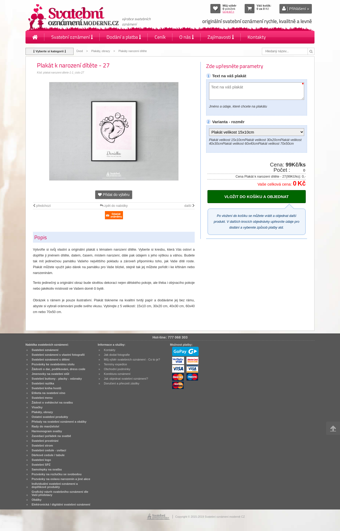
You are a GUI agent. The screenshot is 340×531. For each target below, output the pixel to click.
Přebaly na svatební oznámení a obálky (59, 421)
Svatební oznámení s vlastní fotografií (58, 354)
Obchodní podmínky (117, 369)
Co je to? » (228, 11)
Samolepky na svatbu (47, 469)
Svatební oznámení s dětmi (51, 359)
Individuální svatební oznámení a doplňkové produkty (55, 485)
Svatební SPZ (41, 464)
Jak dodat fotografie (117, 354)
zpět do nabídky (114, 206)
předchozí (42, 206)
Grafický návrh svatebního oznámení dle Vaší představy (60, 493)
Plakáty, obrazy (100, 51)
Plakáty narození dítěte (132, 51)
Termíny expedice (115, 364)
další (189, 206)
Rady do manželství (45, 426)
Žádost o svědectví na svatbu (52, 402)
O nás (186, 37)
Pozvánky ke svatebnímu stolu (53, 364)
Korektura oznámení (117, 373)
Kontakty (257, 37)
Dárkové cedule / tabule (48, 455)
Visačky (37, 407)
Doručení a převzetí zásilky (121, 383)
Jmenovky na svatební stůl (50, 373)
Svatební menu (42, 397)
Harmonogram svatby (47, 431)
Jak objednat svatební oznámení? (126, 378)
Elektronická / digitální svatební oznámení (61, 504)
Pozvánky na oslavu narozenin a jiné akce (61, 479)
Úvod (79, 51)
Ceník (160, 37)
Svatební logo (41, 459)
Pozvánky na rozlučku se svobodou (57, 474)
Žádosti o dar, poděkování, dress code (58, 369)
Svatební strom (42, 445)
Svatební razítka (43, 383)
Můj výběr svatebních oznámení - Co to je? (132, 359)
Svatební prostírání (45, 440)
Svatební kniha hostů (46, 388)
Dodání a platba (124, 37)
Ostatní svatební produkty (50, 416)
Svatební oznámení (72, 37)
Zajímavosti (220, 37)
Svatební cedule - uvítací (49, 450)
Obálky (36, 499)
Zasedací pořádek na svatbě (51, 436)
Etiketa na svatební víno (48, 393)
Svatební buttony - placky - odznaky (57, 378)
